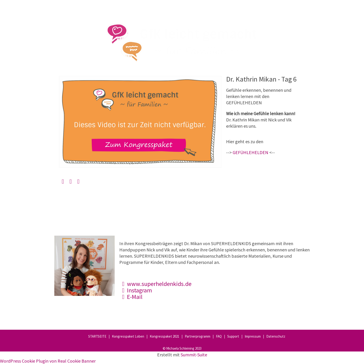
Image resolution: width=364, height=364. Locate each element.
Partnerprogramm (197, 336)
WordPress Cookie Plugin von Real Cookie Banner (48, 361)
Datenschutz (275, 336)
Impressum (253, 336)
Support (233, 336)
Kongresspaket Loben (128, 336)
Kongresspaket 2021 (164, 336)
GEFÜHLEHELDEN (250, 152)
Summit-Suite (194, 355)
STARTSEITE (97, 336)
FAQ (219, 336)
